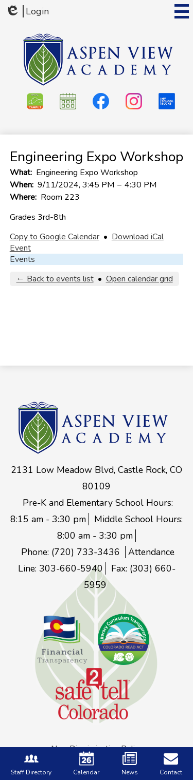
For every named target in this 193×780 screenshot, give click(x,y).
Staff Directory (31, 763)
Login (27, 11)
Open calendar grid (139, 278)
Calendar (86, 763)
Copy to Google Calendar (54, 236)
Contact (171, 763)
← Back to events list (55, 278)
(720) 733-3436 (86, 552)
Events (22, 259)
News (129, 763)
